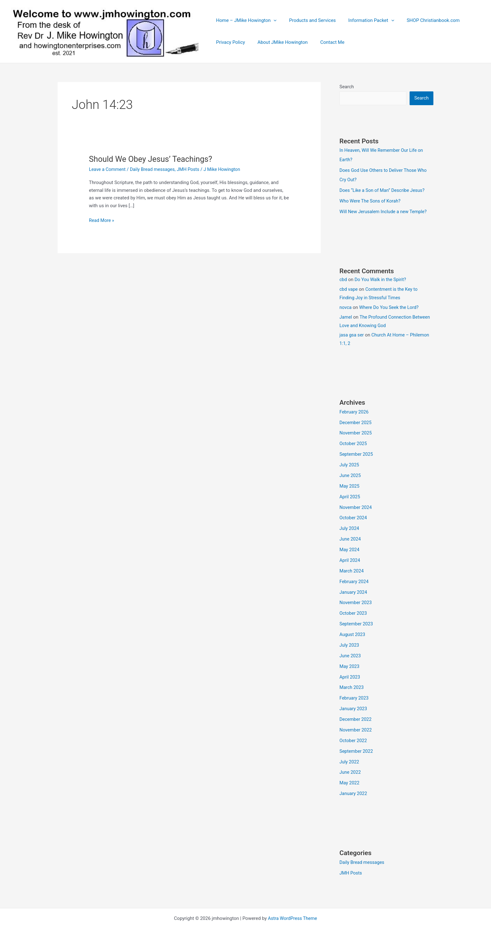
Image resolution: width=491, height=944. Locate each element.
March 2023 (351, 686)
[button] (272, 20)
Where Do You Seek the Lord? (390, 307)
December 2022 (356, 718)
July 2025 (349, 464)
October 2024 (353, 517)
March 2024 (351, 570)
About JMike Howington (278, 42)
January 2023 (353, 707)
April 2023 (350, 676)
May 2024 (349, 549)
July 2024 (349, 528)
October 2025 (353, 443)
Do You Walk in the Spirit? (381, 279)
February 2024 (354, 580)
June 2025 (350, 475)
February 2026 (354, 411)
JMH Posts (191, 169)
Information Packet (363, 20)
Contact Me (325, 42)
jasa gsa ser (351, 335)
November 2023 (356, 601)
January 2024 (353, 591)
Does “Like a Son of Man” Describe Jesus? (383, 190)
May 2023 (349, 665)
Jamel (345, 317)
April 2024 (350, 559)
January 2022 (353, 792)
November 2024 (356, 507)
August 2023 (352, 633)
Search (346, 87)
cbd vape (348, 289)
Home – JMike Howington (244, 20)
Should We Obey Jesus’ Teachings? (152, 159)
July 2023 (349, 644)
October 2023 (353, 612)
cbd (343, 279)
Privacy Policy (228, 42)
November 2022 (356, 728)
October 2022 (353, 739)
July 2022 (349, 760)
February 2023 (354, 697)
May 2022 (349, 781)
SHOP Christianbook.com (422, 20)
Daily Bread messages (154, 169)
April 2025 (350, 496)
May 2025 (349, 485)
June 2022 (350, 770)
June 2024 (350, 538)
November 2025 (356, 432)
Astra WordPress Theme (292, 916)
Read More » (102, 220)
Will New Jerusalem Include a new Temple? (384, 211)
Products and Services (307, 20)
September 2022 (356, 749)
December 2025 (356, 422)
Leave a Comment (108, 169)
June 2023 (350, 654)
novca (345, 307)
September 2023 (356, 623)
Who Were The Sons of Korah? (370, 200)
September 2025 (356, 454)
